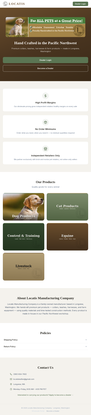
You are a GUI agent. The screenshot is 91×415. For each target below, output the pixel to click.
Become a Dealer (45, 68)
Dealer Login (80, 4)
